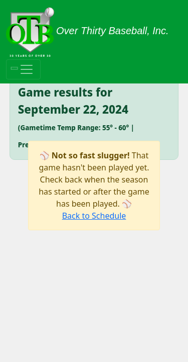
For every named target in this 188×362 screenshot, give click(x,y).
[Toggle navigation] (23, 69)
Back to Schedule (94, 215)
